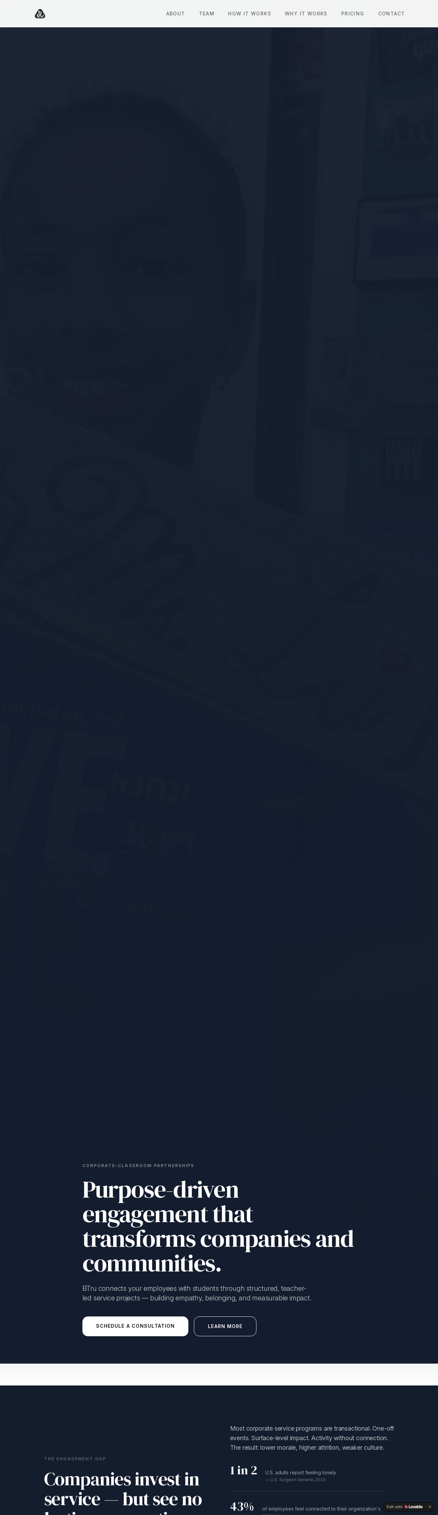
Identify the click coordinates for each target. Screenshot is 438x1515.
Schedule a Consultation (135, 1326)
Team (207, 13)
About (175, 13)
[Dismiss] (430, 1507)
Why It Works (306, 13)
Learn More (225, 1326)
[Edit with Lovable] (404, 1507)
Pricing (352, 13)
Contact (391, 13)
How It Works (249, 13)
